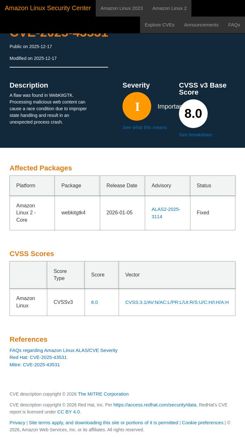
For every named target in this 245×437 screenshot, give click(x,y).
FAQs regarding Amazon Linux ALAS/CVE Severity (64, 350)
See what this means (144, 127)
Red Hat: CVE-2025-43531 (38, 357)
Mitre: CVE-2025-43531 (35, 364)
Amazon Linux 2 (169, 8)
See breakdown (195, 134)
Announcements (201, 24)
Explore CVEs (159, 24)
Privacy (17, 422)
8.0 (94, 302)
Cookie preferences (202, 422)
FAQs (234, 24)
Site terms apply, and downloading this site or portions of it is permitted (103, 422)
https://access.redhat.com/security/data (154, 404)
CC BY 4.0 (68, 411)
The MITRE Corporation (103, 394)
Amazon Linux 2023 (121, 8)
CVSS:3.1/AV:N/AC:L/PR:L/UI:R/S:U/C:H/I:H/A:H (177, 302)
